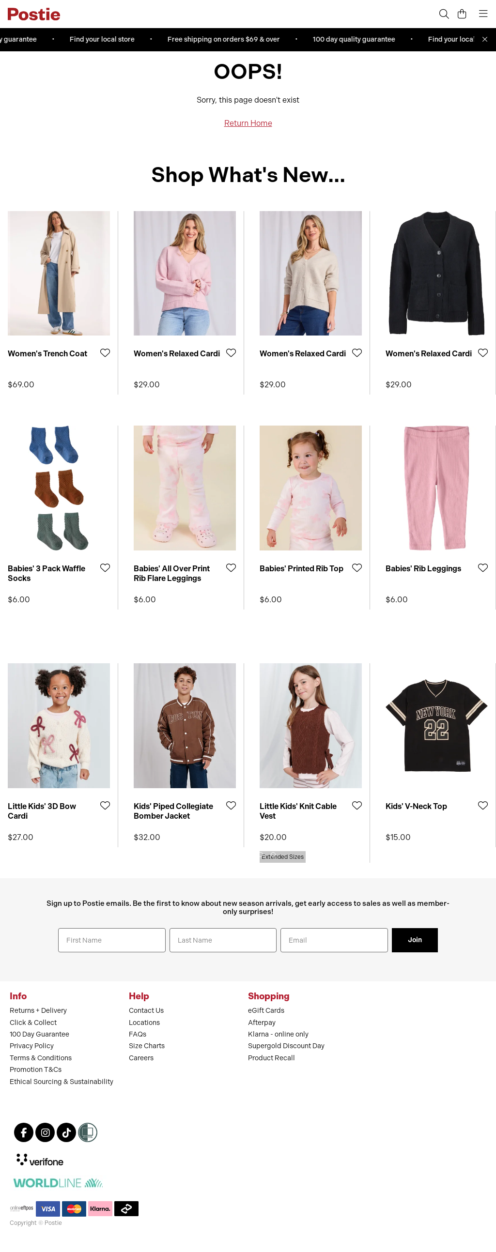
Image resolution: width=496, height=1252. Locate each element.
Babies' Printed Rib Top (301, 568)
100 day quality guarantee (356, 39)
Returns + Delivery (38, 1011)
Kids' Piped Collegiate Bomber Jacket (173, 811)
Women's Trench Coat (47, 353)
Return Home (248, 123)
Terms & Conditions (41, 1058)
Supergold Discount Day (286, 1046)
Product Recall (271, 1058)
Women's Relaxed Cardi (177, 353)
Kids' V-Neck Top (416, 806)
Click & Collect (33, 1023)
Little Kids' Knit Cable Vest (298, 811)
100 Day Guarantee (39, 1034)
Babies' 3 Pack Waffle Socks (46, 573)
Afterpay (262, 1023)
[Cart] (462, 14)
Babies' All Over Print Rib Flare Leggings (172, 573)
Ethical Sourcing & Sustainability (61, 1082)
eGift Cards (266, 1011)
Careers (141, 1058)
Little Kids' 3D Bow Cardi (42, 811)
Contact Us (146, 1011)
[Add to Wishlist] (105, 352)
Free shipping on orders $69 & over (226, 39)
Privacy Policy (32, 1046)
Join (415, 940)
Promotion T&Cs (36, 1070)
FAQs (137, 1034)
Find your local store (104, 39)
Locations (144, 1023)
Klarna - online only (278, 1034)
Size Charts (147, 1046)
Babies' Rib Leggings (423, 568)
